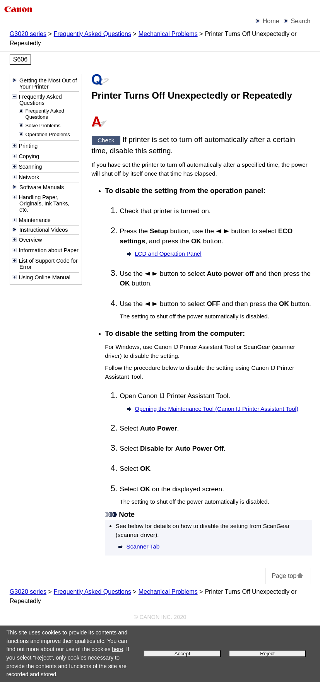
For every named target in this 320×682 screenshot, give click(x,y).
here (117, 649)
